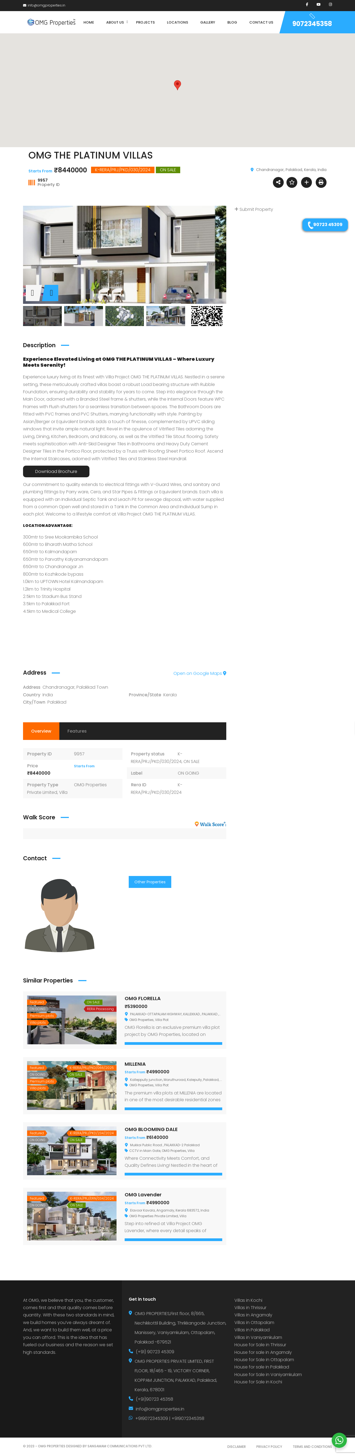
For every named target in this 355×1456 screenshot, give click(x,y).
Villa (63, 792)
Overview (41, 731)
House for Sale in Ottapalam (264, 1360)
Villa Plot (162, 1019)
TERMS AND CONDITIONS (312, 1446)
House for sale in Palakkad (261, 1367)
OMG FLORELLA (143, 998)
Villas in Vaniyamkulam (258, 1337)
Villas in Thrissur (250, 1307)
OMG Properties (141, 1019)
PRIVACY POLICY (269, 1446)
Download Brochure (56, 471)
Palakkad (56, 702)
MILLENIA (135, 1064)
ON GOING (188, 773)
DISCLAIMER (236, 1446)
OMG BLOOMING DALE (151, 1129)
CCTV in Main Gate (144, 1150)
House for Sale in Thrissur (260, 1345)
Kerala (170, 695)
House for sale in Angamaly (263, 1352)
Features (77, 731)
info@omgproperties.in (44, 5)
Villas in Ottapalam (254, 1322)
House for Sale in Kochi (258, 1382)
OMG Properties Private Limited (153, 1216)
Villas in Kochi (248, 1300)
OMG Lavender (143, 1194)
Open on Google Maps (199, 673)
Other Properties (150, 882)
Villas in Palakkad (252, 1330)
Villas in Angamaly (253, 1315)
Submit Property (253, 209)
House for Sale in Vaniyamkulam (268, 1374)
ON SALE (191, 761)
